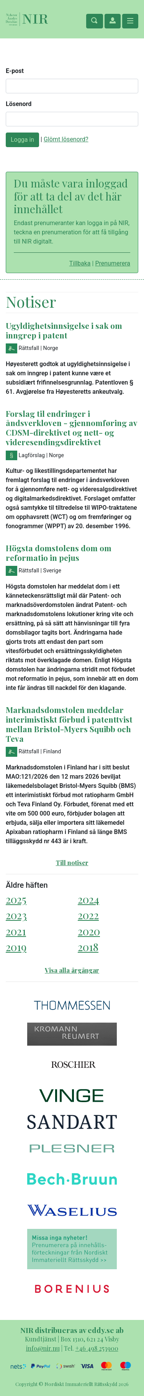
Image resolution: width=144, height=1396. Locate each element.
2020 (89, 931)
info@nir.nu (43, 1348)
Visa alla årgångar (72, 970)
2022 (88, 915)
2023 (16, 915)
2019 (16, 947)
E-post (15, 71)
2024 (88, 899)
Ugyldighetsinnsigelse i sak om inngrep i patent (64, 330)
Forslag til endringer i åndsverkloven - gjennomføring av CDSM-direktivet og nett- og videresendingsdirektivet (71, 428)
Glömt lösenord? (66, 139)
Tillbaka (80, 263)
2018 (88, 947)
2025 (16, 899)
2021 (16, 931)
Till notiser (72, 863)
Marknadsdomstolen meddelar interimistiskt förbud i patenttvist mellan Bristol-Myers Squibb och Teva (69, 724)
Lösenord (18, 104)
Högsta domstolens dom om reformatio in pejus (58, 552)
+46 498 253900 (96, 1348)
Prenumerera (112, 263)
